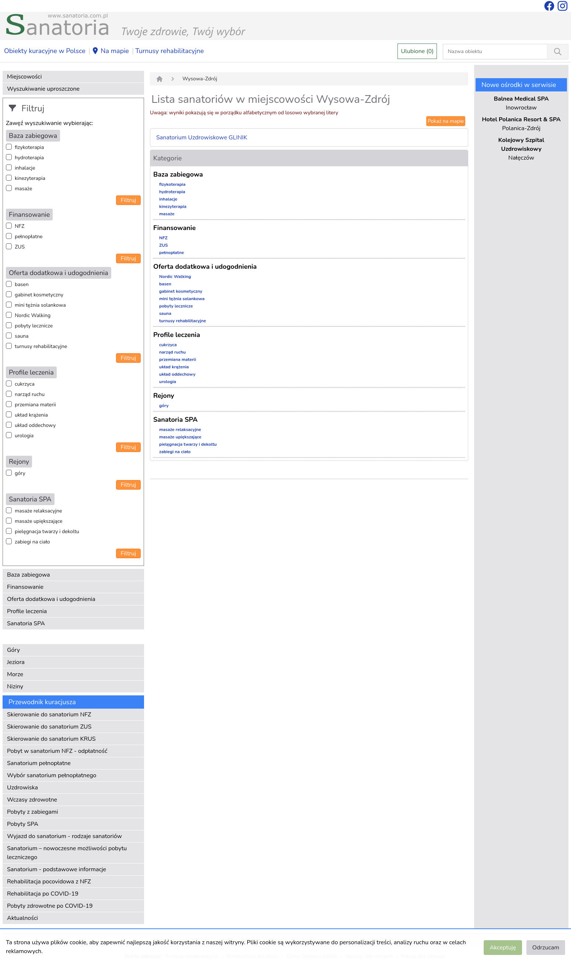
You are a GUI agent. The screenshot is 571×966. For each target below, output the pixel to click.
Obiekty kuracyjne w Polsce (44, 50)
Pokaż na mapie (446, 121)
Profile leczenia (27, 611)
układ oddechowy (35, 425)
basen (22, 284)
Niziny (15, 686)
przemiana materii (35, 404)
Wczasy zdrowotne (32, 800)
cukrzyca (25, 384)
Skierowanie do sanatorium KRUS (51, 739)
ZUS (20, 246)
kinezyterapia (30, 178)
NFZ (19, 226)
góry (20, 473)
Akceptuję (503, 948)
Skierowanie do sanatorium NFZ (49, 714)
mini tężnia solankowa (40, 305)
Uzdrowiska (22, 787)
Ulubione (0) (417, 51)
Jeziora (16, 662)
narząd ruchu (30, 394)
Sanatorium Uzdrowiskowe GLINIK (201, 137)
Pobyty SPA (22, 824)
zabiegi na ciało (32, 541)
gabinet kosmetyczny (39, 294)
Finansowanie (25, 587)
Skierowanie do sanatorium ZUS (49, 727)
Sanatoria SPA (26, 623)
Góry (13, 650)
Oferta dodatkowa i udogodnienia (51, 599)
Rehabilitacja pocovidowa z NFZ (49, 882)
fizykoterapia (29, 147)
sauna (21, 336)
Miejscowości (24, 77)
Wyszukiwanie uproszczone (43, 89)
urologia (24, 435)
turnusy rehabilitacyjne (41, 346)
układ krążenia (31, 414)
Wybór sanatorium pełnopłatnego (51, 775)
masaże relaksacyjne (38, 510)
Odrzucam (545, 948)
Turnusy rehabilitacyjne (169, 50)
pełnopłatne (29, 236)
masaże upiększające (39, 521)
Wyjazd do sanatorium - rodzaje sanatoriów (64, 836)
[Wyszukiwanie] (557, 51)
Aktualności (22, 918)
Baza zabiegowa (28, 575)
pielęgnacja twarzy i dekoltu (47, 531)
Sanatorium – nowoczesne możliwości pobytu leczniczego (67, 852)
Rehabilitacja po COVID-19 (42, 894)
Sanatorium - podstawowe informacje (56, 869)
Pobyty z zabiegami (32, 812)
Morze (15, 674)
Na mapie (110, 51)
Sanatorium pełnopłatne (39, 763)
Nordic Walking (32, 315)
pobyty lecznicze (34, 325)
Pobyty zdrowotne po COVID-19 (50, 906)
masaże (23, 188)
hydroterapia (29, 157)
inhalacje (25, 167)
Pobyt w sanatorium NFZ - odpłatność (57, 751)
